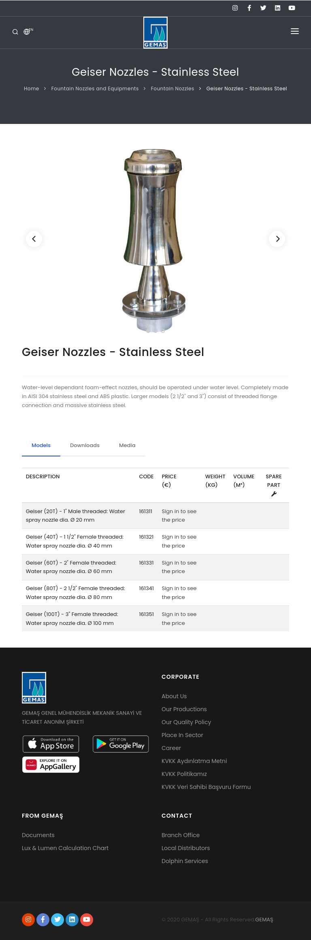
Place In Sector (182, 735)
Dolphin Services (185, 861)
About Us (174, 696)
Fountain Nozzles (172, 88)
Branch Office (181, 835)
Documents (38, 835)
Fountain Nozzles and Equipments (95, 88)
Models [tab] (41, 445)
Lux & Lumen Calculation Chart (65, 848)
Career (171, 748)
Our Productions (184, 709)
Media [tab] (127, 445)
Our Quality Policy (186, 722)
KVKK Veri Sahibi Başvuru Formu (206, 787)
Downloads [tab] (85, 445)
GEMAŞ (264, 919)
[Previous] (34, 239)
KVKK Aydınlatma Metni (194, 761)
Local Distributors (186, 848)
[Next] (277, 239)
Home (31, 88)
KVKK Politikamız (184, 774)
